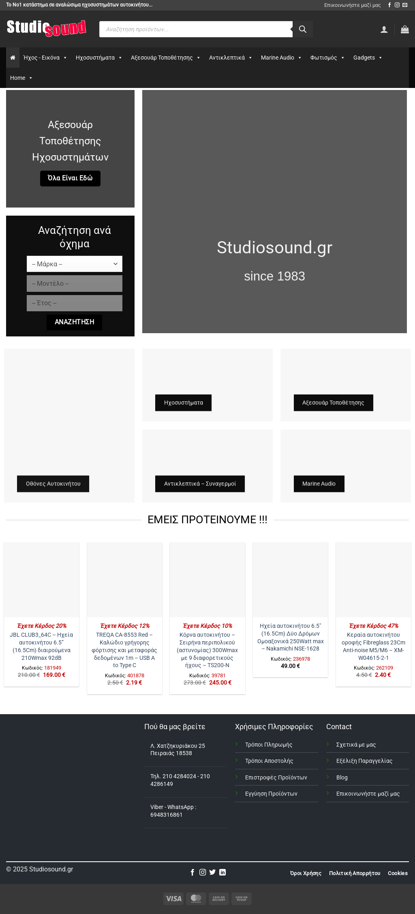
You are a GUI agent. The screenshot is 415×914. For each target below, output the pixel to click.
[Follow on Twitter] (212, 872)
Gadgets (368, 57)
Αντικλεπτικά (231, 57)
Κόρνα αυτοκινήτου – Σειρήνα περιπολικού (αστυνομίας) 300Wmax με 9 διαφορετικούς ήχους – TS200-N (207, 650)
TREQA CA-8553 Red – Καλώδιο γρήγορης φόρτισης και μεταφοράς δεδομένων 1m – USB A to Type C (124, 650)
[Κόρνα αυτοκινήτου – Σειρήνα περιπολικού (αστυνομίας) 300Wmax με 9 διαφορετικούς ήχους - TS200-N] (207, 579)
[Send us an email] (404, 5)
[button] (405, 29)
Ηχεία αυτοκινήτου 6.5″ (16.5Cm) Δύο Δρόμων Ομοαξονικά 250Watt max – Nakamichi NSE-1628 (290, 637)
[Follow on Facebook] (389, 5)
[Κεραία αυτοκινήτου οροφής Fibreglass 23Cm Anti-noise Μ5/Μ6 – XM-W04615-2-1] (373, 579)
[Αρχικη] (12, 57)
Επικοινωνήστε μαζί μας (352, 5)
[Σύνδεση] (384, 29)
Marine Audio (281, 57)
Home (21, 78)
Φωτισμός (327, 57)
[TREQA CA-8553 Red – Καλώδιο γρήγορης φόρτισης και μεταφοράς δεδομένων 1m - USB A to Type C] (124, 579)
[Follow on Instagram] (397, 5)
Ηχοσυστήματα (99, 57)
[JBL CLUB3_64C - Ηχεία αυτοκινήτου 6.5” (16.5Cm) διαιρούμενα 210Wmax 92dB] (41, 579)
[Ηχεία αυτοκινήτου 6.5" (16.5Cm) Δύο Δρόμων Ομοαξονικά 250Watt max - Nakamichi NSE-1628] (290, 579)
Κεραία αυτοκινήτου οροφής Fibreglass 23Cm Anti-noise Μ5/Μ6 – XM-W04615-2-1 (373, 646)
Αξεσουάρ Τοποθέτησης (166, 57)
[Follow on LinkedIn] (222, 872)
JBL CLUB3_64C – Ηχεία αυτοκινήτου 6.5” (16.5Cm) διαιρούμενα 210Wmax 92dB (41, 646)
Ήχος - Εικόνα (46, 57)
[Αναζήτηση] (303, 29)
